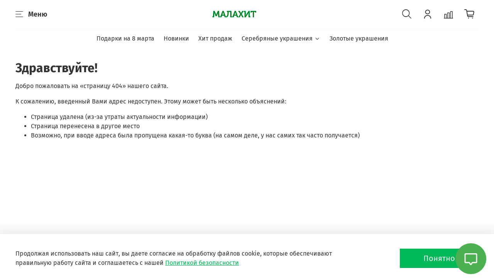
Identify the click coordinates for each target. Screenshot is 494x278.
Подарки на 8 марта (125, 38)
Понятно (439, 258)
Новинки (176, 38)
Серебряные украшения (281, 38)
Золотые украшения (359, 38)
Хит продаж (215, 38)
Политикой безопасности (202, 262)
